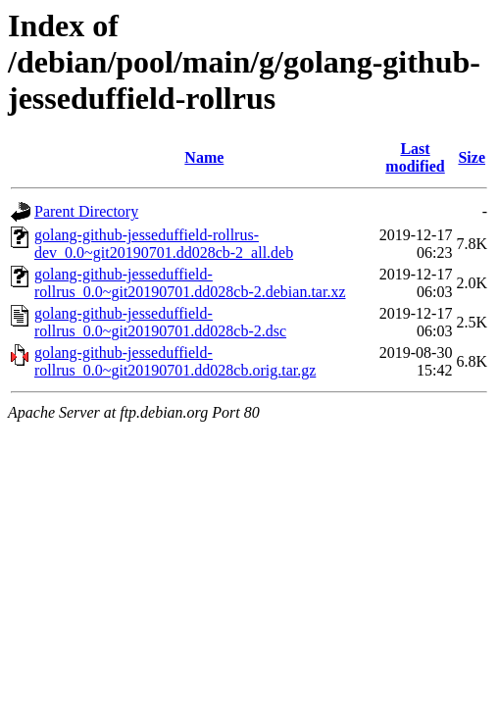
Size (471, 157)
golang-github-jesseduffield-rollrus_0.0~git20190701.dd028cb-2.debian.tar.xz (190, 283)
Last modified (414, 157)
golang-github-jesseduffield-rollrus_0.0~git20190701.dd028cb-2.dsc (160, 322)
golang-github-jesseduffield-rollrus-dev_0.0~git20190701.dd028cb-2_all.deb (163, 244)
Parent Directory (86, 211)
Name (204, 157)
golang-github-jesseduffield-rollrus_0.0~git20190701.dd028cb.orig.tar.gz (175, 361)
